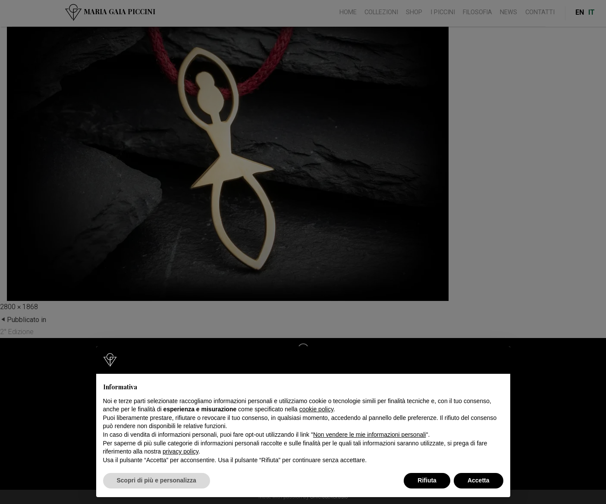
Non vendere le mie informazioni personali (369, 434)
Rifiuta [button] (427, 480)
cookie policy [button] (316, 409)
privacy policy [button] (180, 451)
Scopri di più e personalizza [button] (156, 480)
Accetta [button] (479, 480)
